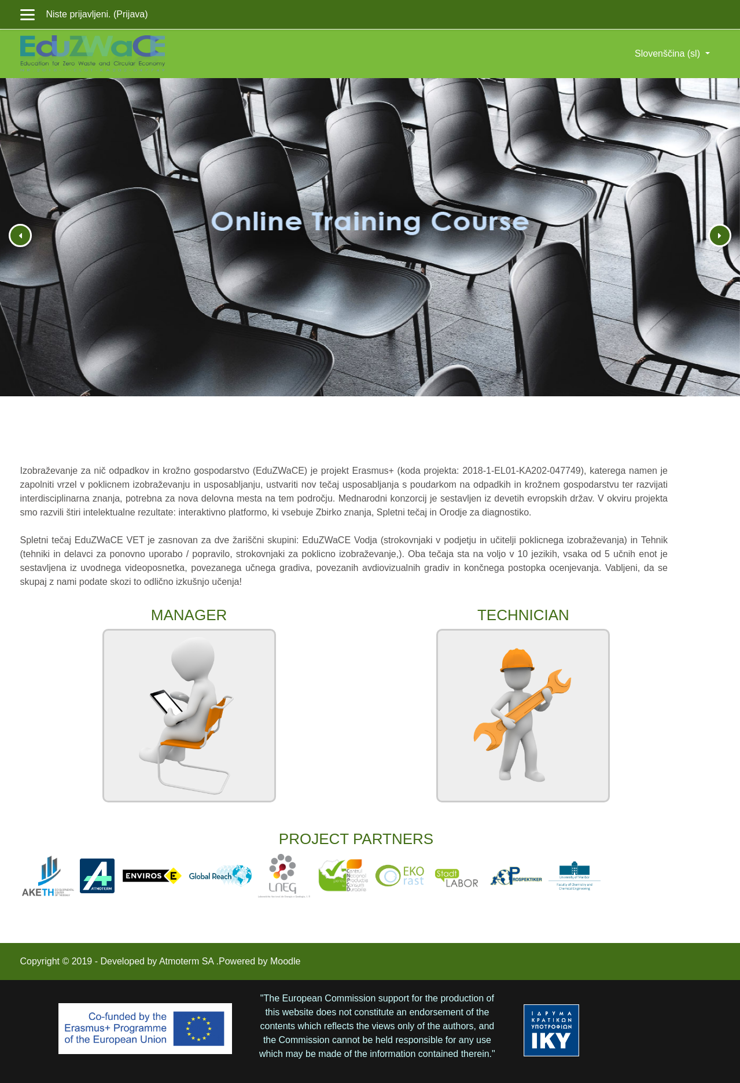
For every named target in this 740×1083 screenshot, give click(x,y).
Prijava (130, 14)
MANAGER (189, 615)
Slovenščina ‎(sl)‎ (668, 53)
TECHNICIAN (523, 615)
